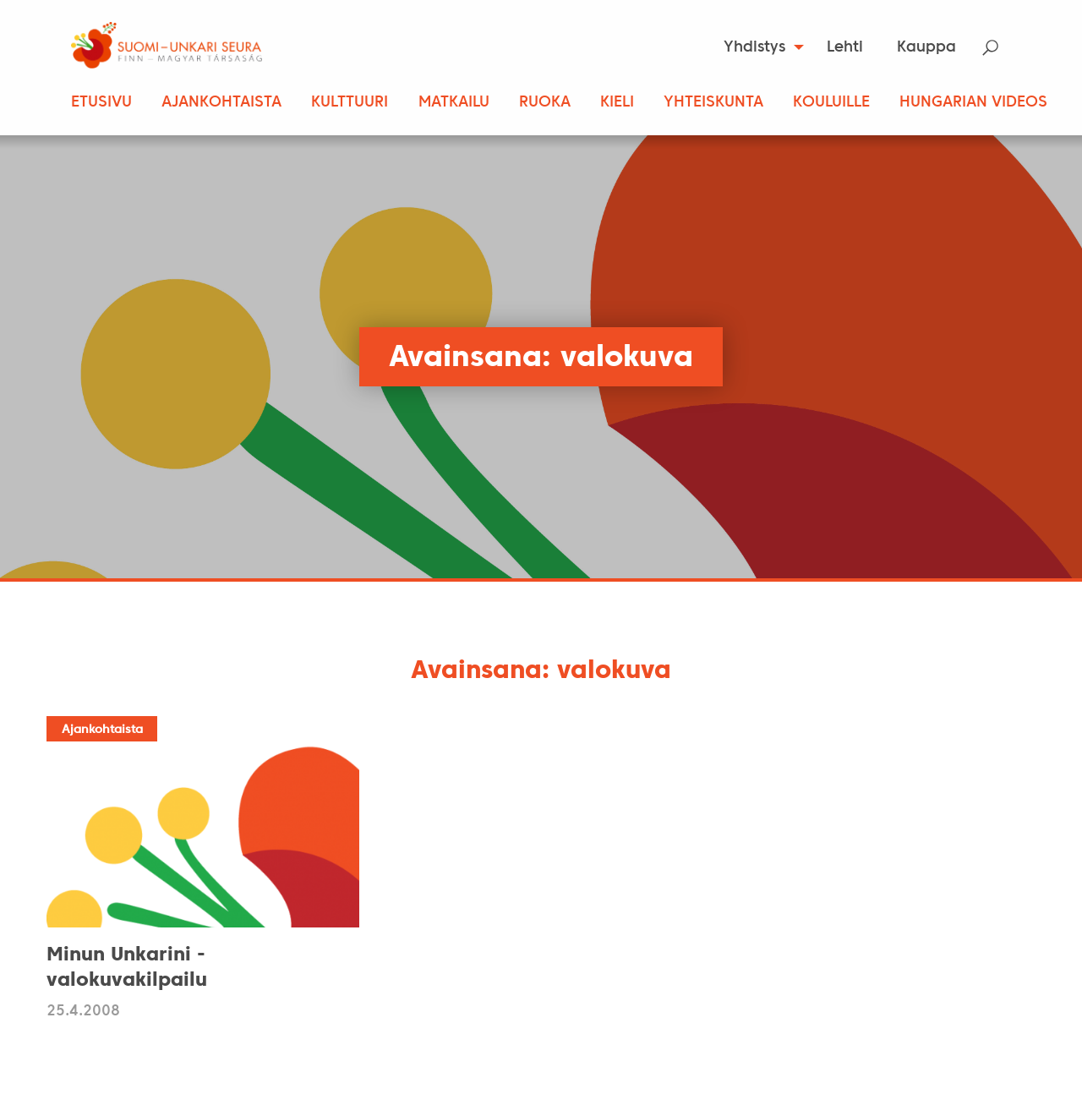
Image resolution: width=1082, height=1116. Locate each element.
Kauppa (926, 48)
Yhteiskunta (713, 103)
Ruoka (545, 103)
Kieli (617, 103)
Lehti (845, 48)
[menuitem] (758, 47)
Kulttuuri (349, 103)
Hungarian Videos (973, 103)
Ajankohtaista (221, 103)
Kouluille (831, 103)
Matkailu (453, 103)
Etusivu (101, 103)
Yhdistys (754, 48)
